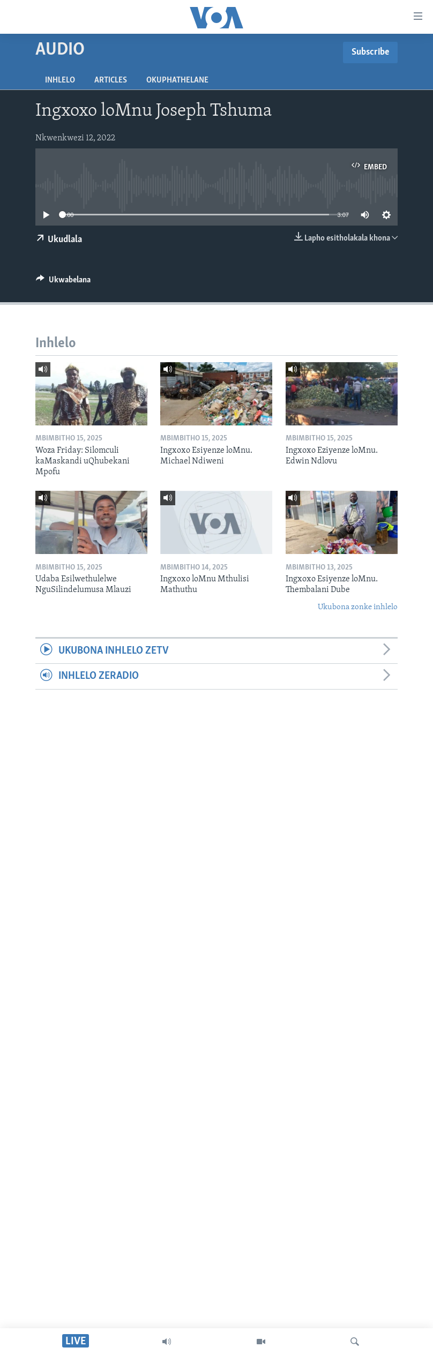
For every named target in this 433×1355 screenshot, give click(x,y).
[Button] (63, 282)
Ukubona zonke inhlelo (358, 607)
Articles (110, 80)
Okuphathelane (177, 80)
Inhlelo (60, 80)
